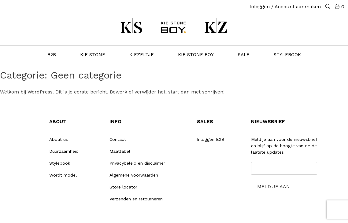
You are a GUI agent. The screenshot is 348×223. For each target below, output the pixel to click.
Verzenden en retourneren (136, 198)
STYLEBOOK (287, 54)
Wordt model (63, 175)
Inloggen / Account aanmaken (285, 6)
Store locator (123, 187)
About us (58, 139)
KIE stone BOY (196, 54)
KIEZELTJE (141, 54)
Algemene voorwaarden (133, 175)
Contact (117, 139)
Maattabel (119, 151)
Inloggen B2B (210, 139)
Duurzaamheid (64, 151)
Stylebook (59, 163)
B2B (51, 54)
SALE (244, 54)
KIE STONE (92, 54)
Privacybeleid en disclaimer (137, 163)
